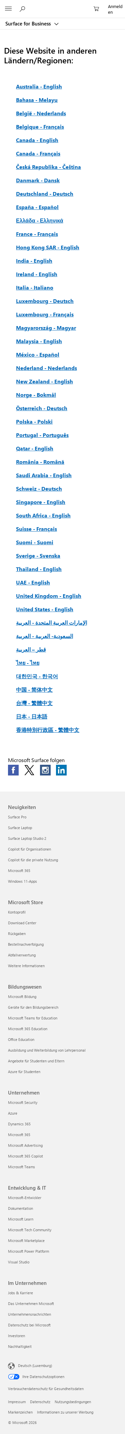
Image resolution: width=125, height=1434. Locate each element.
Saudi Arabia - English (44, 475)
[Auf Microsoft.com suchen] (23, 8)
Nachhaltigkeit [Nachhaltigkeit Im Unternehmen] (20, 1346)
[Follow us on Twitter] (29, 770)
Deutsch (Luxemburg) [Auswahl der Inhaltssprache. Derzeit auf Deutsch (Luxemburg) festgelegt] (35, 1365)
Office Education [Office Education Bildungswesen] (21, 1039)
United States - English (44, 609)
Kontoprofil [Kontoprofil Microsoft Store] (17, 912)
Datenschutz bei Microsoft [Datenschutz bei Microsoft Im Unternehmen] (29, 1324)
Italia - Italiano (34, 287)
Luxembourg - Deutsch (45, 300)
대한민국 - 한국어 (37, 676)
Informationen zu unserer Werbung (65, 1412)
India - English (34, 260)
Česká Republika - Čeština (48, 166)
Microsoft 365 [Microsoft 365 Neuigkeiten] (19, 870)
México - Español (37, 354)
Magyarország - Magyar (46, 327)
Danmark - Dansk (38, 180)
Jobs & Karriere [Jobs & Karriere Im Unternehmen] (20, 1292)
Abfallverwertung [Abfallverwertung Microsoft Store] (22, 954)
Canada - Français (38, 153)
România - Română (40, 461)
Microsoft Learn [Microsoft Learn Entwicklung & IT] (20, 1219)
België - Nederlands (41, 113)
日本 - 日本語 (31, 716)
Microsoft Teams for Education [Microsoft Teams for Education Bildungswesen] (32, 1017)
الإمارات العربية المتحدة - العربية (51, 622)
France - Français (37, 233)
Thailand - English (39, 568)
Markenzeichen (20, 1412)
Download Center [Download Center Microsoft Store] (22, 922)
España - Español (37, 206)
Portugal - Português (42, 434)
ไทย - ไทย (27, 662)
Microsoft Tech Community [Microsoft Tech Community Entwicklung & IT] (29, 1229)
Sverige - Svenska (38, 555)
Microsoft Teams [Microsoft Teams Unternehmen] (21, 1166)
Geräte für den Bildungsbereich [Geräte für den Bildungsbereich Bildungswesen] (33, 1007)
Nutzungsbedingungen (73, 1401)
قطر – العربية (31, 649)
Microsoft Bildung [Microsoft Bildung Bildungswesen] (22, 996)
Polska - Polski (34, 421)
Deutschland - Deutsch (44, 193)
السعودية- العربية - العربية (44, 635)
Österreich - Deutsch (41, 408)
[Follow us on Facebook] (13, 770)
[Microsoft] (62, 5)
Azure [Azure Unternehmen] (12, 1113)
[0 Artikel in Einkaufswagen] (98, 9)
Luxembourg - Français (45, 314)
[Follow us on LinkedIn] (61, 770)
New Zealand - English (44, 381)
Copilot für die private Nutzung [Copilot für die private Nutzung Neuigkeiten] (33, 859)
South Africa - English (43, 515)
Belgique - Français (40, 126)
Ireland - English (36, 273)
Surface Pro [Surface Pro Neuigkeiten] (17, 816)
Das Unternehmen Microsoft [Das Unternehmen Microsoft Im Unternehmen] (31, 1303)
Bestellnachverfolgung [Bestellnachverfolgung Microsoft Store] (26, 944)
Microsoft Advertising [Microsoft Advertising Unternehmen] (25, 1145)
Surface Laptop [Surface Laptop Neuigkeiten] (20, 827)
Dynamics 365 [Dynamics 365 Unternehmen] (19, 1123)
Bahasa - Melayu (37, 99)
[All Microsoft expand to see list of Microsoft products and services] (8, 9)
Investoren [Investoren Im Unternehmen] (16, 1335)
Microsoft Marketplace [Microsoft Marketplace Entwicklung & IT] (26, 1240)
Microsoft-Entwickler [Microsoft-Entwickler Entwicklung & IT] (24, 1197)
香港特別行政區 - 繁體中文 (47, 729)
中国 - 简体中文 (34, 689)
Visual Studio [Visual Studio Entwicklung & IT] (18, 1261)
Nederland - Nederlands (46, 367)
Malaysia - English (39, 341)
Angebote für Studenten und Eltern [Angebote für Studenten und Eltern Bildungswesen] (36, 1060)
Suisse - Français (36, 528)
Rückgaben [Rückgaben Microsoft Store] (17, 933)
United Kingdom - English (48, 595)
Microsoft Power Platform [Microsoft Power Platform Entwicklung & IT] (28, 1251)
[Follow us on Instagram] (45, 770)
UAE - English (33, 582)
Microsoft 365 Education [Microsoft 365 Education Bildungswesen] (27, 1028)
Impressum (17, 1401)
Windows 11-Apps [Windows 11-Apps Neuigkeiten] (22, 881)
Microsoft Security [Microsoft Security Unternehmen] (22, 1102)
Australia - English (39, 86)
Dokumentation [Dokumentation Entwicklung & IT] (20, 1208)
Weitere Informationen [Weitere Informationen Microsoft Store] (26, 965)
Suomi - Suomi (34, 542)
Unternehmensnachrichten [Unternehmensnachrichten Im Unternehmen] (29, 1314)
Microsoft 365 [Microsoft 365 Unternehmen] (19, 1134)
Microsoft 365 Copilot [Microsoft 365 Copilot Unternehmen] (25, 1156)
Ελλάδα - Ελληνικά (39, 220)
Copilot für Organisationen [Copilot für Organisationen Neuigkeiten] (29, 849)
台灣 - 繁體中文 (34, 702)
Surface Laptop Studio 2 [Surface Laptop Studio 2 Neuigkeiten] (27, 838)
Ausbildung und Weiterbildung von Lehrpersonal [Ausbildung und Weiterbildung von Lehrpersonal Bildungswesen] (47, 1050)
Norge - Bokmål (36, 394)
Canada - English (37, 139)
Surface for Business (28, 23)
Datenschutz (40, 1401)
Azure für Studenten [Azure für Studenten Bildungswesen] (24, 1071)
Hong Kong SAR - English (47, 247)
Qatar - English (34, 448)
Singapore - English (40, 501)
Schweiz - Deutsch (39, 488)
